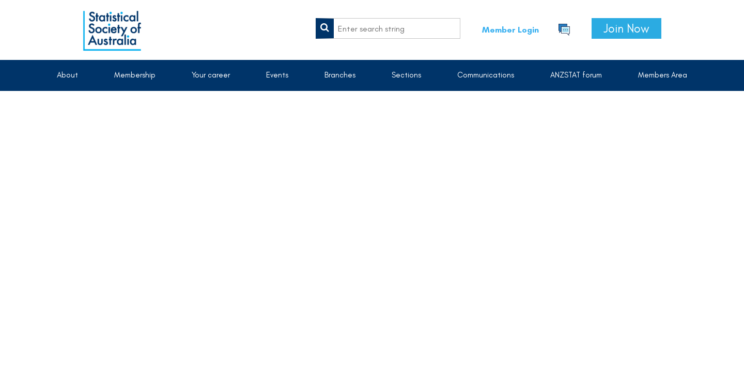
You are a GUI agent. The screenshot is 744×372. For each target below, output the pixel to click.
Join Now (626, 28)
